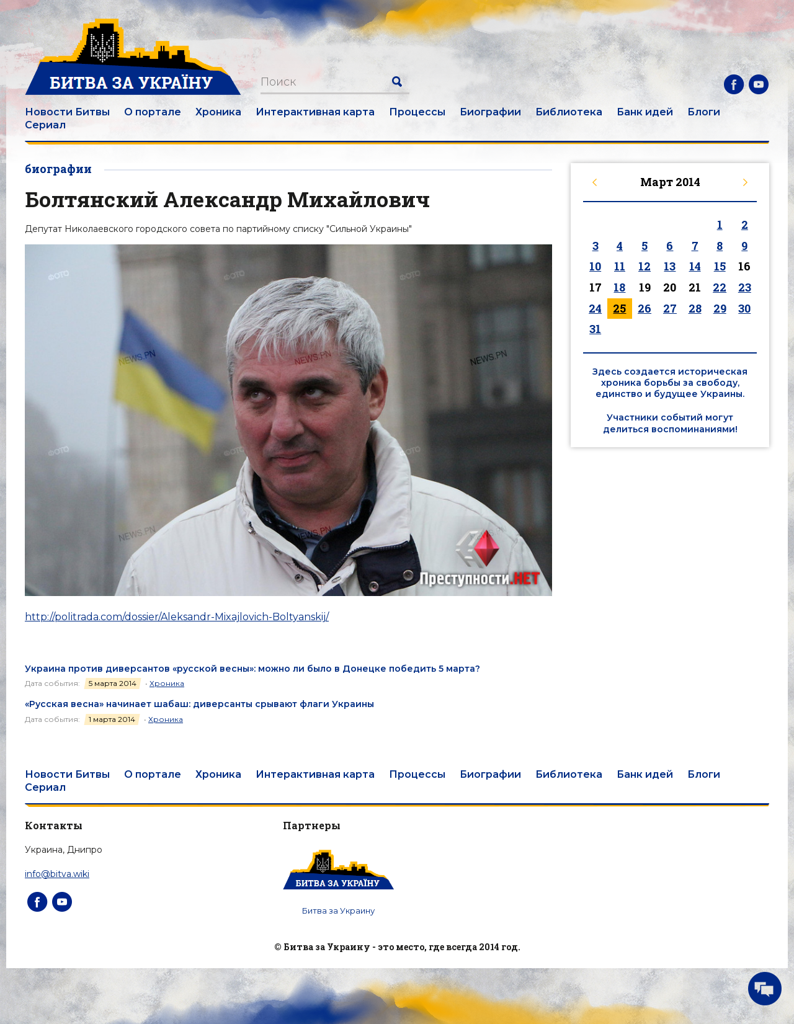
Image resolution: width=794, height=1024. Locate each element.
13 (670, 266)
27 (670, 308)
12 (644, 266)
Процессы (417, 112)
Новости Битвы (67, 112)
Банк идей (645, 112)
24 (595, 308)
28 (695, 308)
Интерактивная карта (315, 112)
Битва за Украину (338, 910)
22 (719, 287)
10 (595, 266)
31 (595, 328)
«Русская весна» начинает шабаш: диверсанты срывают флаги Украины (199, 704)
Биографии (490, 112)
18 (619, 287)
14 (695, 266)
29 (719, 308)
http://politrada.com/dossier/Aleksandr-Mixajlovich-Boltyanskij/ (177, 617)
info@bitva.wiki (57, 873)
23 (744, 287)
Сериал (45, 125)
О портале (152, 112)
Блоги (703, 112)
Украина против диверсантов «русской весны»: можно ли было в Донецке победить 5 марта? (252, 668)
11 (619, 266)
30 (744, 308)
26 (644, 308)
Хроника (218, 112)
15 (720, 266)
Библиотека (568, 112)
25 (619, 308)
